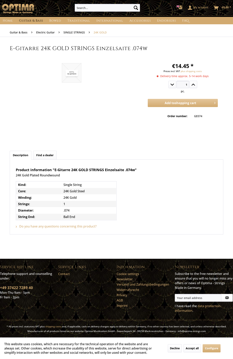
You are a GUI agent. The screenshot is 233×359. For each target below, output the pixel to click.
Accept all (192, 348)
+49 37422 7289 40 (16, 287)
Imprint (122, 305)
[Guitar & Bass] (31, 20)
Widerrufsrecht (128, 290)
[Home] (8, 20)
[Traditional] (79, 20)
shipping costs (53, 326)
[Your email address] (198, 298)
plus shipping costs (191, 71)
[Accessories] (140, 20)
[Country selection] (181, 8)
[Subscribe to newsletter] (227, 298)
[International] (110, 20)
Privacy (122, 295)
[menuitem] (107, 8)
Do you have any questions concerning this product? (56, 226)
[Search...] (107, 8)
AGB (120, 300)
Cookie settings (128, 274)
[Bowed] (55, 20)
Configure (211, 348)
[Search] (136, 8)
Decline (175, 348)
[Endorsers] (166, 20)
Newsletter (125, 279)
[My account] (198, 8)
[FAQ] (185, 20)
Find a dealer (45, 155)
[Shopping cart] (222, 8)
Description (20, 155)
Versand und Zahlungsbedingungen (143, 284)
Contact (64, 274)
